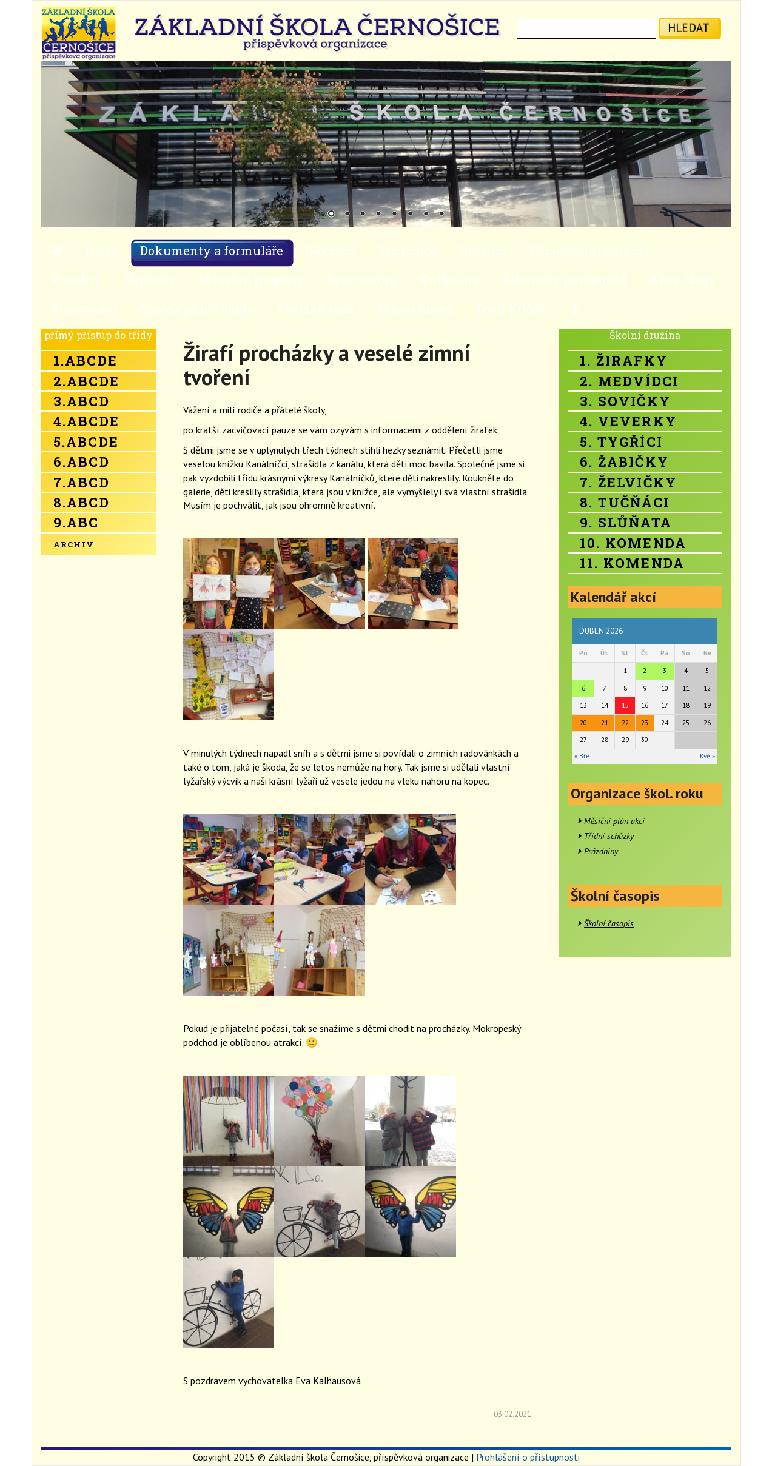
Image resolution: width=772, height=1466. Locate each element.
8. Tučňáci (625, 502)
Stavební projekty (251, 279)
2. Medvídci (629, 381)
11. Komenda (632, 563)
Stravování (84, 308)
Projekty (76, 279)
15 (625, 705)
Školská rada (315, 308)
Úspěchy (150, 279)
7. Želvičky (628, 482)
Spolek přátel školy (197, 308)
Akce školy (682, 279)
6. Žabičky (624, 461)
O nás (101, 250)
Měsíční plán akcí (614, 820)
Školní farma (415, 308)
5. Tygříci (621, 441)
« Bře (581, 756)
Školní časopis (609, 923)
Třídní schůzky (609, 836)
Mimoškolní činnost (589, 250)
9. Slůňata (626, 522)
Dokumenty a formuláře (211, 250)
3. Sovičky (625, 401)
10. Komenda (633, 543)
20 (583, 722)
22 (625, 722)
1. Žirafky (624, 360)
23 (644, 722)
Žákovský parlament (564, 279)
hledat (689, 27)
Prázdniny (601, 851)
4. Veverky (628, 421)
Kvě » (707, 756)
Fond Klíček (511, 308)
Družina (483, 250)
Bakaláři (330, 250)
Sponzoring (362, 279)
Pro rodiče (407, 250)
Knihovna (449, 279)
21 (604, 722)
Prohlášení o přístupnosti (528, 1457)
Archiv (74, 544)
